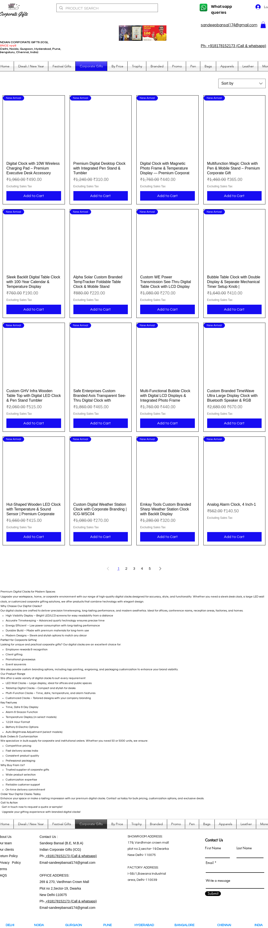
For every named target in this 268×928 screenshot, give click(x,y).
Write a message (218, 880)
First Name (213, 848)
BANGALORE (185, 925)
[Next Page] (160, 568)
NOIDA (41, 925)
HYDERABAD (147, 925)
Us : (55, 837)
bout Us (5, 837)
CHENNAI (224, 925)
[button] (263, 25)
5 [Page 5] (150, 568)
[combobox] (242, 83)
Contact (46, 837)
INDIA (259, 925)
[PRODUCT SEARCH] (107, 8)
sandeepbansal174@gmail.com (229, 25)
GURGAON (75, 925)
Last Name (244, 848)
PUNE (110, 925)
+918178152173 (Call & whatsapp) (71, 856)
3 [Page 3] (134, 568)
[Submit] (213, 893)
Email (210, 862)
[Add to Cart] (33, 196)
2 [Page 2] (126, 568)
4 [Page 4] (142, 568)
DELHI (10, 925)
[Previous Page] (108, 568)
